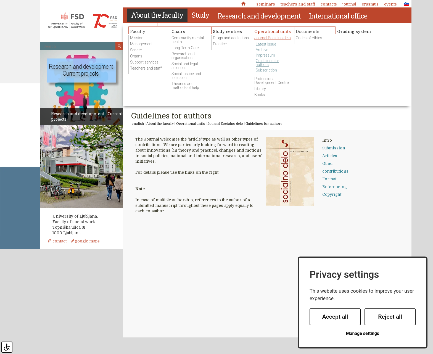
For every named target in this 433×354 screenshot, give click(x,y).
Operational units (190, 124)
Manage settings (362, 333)
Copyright (331, 194)
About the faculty (160, 124)
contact (59, 241)
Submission (333, 148)
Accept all (335, 316)
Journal (349, 4)
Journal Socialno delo (225, 124)
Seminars (265, 4)
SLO (405, 4)
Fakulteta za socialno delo (82, 20)
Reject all (390, 316)
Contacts (329, 4)
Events (390, 4)
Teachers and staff (298, 4)
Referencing (334, 186)
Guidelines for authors (263, 124)
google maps (87, 241)
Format (329, 179)
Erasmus (370, 4)
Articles (329, 156)
